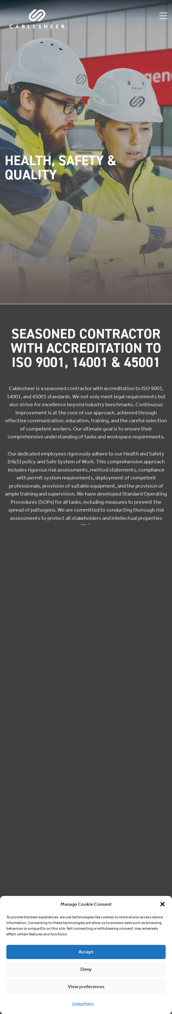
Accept (86, 952)
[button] (162, 904)
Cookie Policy (83, 1003)
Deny (86, 969)
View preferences (86, 986)
